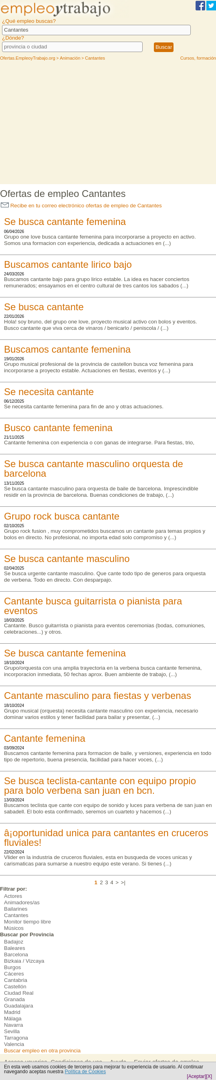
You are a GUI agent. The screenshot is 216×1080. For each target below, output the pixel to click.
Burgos (12, 967)
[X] (209, 1076)
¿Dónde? (13, 38)
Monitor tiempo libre (27, 922)
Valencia (14, 1044)
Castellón (15, 987)
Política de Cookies (85, 1071)
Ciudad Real (18, 993)
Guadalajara (18, 1006)
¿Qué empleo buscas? (29, 21)
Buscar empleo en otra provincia (42, 1051)
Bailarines (16, 909)
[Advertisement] (108, 124)
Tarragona (16, 1038)
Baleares (14, 948)
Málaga (13, 1019)
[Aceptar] (196, 1076)
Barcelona (16, 955)
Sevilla (12, 1031)
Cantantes (16, 915)
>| (123, 882)
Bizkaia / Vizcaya (24, 961)
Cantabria (15, 980)
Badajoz (13, 942)
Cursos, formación (198, 58)
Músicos (14, 928)
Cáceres (14, 974)
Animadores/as (22, 902)
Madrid (12, 1012)
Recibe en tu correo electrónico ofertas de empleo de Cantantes (81, 206)
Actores (13, 896)
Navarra (13, 1025)
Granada (14, 999)
